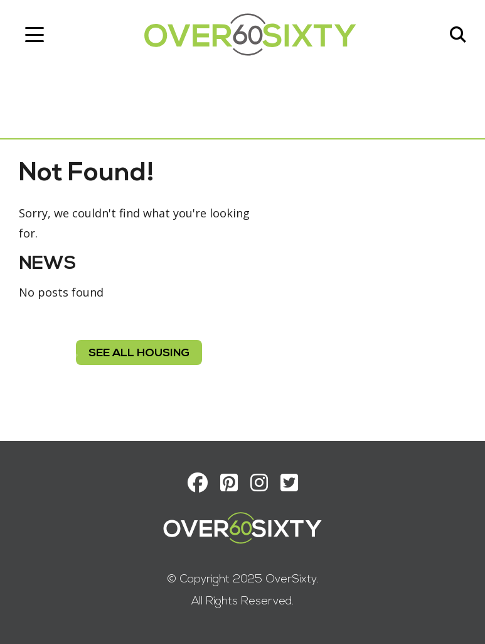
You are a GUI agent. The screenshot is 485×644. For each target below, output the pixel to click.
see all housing (138, 353)
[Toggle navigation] (34, 34)
